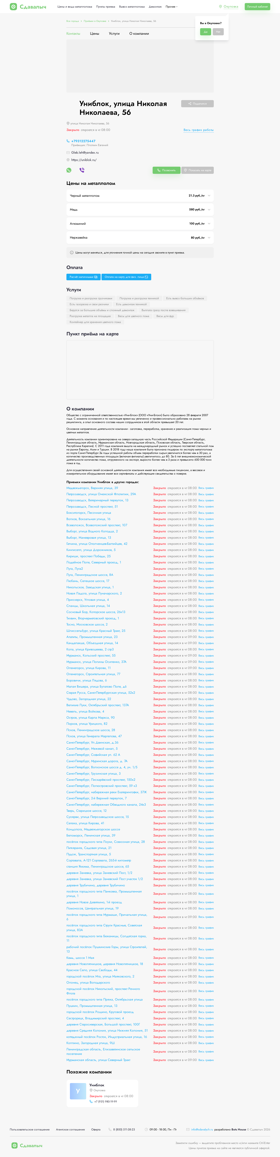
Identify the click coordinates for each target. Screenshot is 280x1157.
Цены (94, 33)
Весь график (206, 488)
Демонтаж (155, 6)
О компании (139, 33)
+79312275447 (83, 141)
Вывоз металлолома (132, 6)
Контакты (73, 33)
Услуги (114, 33)
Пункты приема (105, 6)
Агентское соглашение (70, 1129)
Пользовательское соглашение (30, 1129)
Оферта (95, 1129)
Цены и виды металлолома (74, 6)
